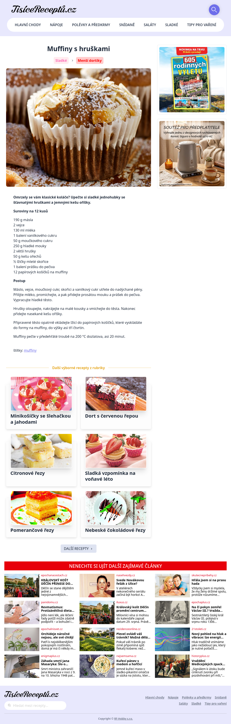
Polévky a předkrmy (91, 24)
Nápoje (56, 24)
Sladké (171, 24)
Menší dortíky (90, 60)
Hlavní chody (28, 24)
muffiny (30, 350)
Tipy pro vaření (201, 24)
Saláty (150, 24)
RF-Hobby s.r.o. (123, 719)
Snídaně (127, 24)
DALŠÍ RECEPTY (78, 548)
